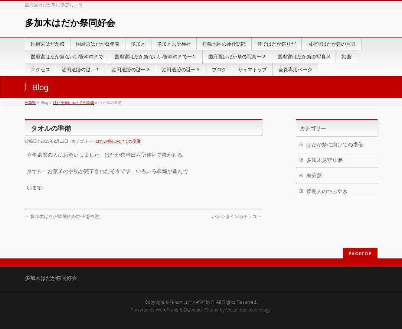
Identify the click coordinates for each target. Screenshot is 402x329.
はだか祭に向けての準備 (73, 103)
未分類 (314, 176)
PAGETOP (360, 253)
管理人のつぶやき (327, 191)
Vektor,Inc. (237, 310)
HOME (30, 103)
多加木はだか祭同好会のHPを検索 (62, 216)
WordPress (167, 310)
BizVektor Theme (201, 310)
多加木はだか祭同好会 (70, 23)
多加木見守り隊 (324, 160)
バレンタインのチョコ (237, 216)
